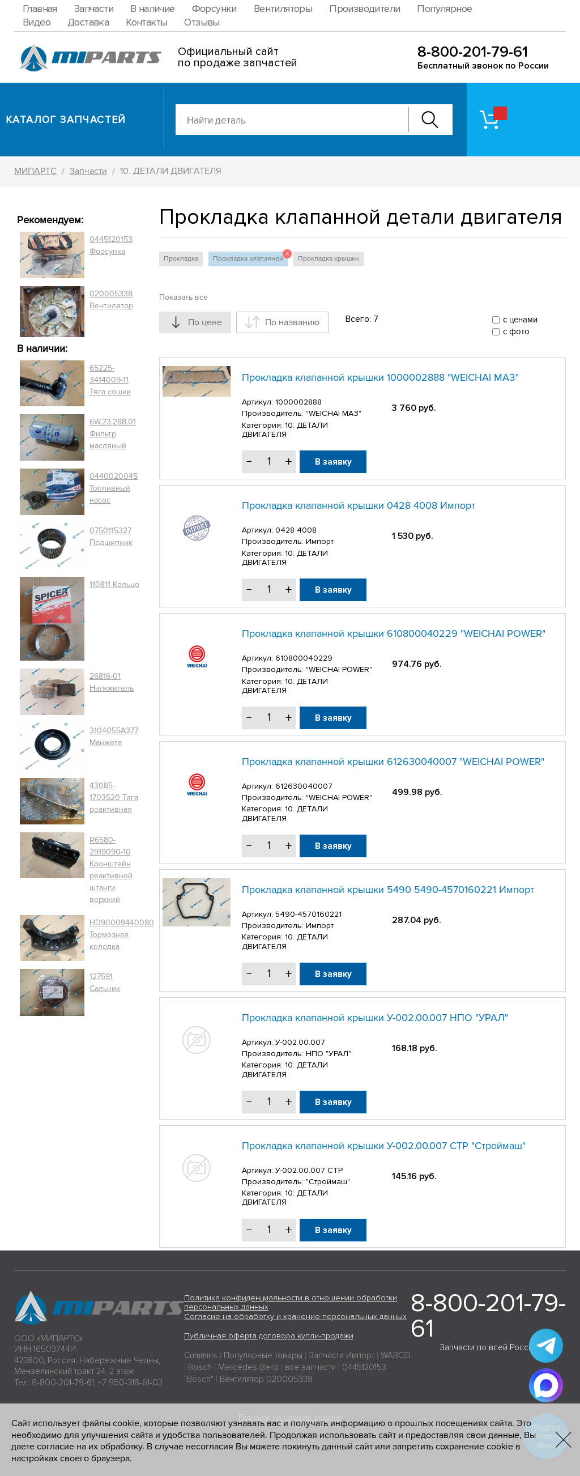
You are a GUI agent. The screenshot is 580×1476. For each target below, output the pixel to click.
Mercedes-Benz (248, 1367)
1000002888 (298, 402)
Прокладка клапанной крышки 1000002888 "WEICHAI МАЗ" (380, 377)
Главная (40, 8)
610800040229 (303, 658)
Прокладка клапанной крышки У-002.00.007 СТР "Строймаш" (384, 1145)
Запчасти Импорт (341, 1355)
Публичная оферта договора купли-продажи (268, 1336)
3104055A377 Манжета (113, 736)
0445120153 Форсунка (111, 245)
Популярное (444, 8)
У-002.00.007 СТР (309, 1170)
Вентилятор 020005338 (266, 1379)
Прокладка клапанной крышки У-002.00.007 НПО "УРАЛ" (375, 1017)
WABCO (396, 1355)
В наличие (152, 8)
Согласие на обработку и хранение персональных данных (295, 1316)
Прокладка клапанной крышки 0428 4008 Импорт (358, 505)
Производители (364, 8)
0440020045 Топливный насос (113, 488)
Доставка (88, 22)
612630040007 (303, 786)
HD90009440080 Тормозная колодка (121, 934)
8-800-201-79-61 (472, 51)
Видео (36, 22)
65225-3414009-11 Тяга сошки (110, 380)
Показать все (183, 297)
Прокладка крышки (328, 258)
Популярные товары (263, 1355)
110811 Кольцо (114, 584)
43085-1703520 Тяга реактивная (113, 797)
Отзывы (201, 22)
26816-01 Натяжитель (111, 682)
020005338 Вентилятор (111, 299)
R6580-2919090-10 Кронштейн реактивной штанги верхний (111, 869)
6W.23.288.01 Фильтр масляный (112, 433)
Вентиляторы (283, 8)
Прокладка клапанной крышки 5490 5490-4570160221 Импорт (388, 889)
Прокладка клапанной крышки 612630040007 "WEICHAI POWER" (393, 761)
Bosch (200, 1367)
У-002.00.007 (300, 1042)
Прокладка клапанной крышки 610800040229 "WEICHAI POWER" (393, 633)
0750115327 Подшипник (111, 536)
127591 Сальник (104, 982)
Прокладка (181, 258)
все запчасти (310, 1367)
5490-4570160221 (308, 914)
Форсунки (214, 8)
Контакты (146, 22)
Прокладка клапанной (250, 257)
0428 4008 (296, 530)
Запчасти (93, 8)
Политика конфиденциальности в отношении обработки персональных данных (290, 1302)
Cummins (201, 1355)
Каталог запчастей (66, 119)
